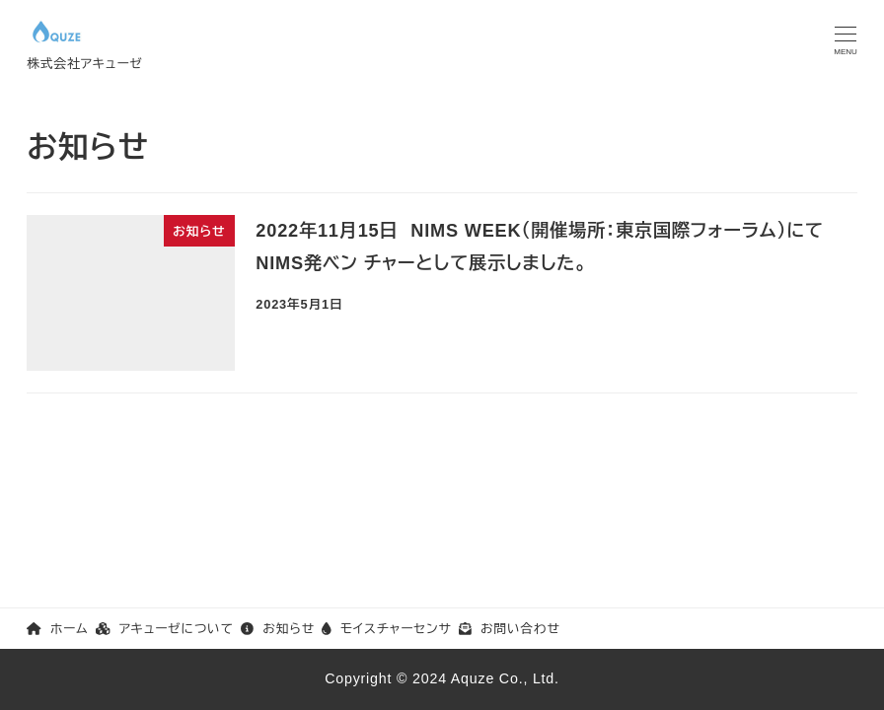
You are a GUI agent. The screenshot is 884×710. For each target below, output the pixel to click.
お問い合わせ (509, 628)
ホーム (57, 628)
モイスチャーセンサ (386, 628)
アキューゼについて (165, 628)
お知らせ (278, 628)
